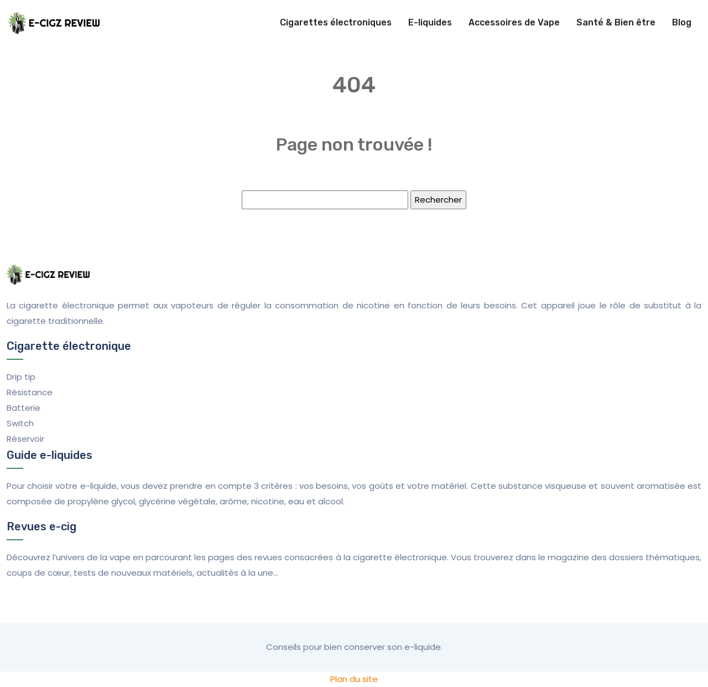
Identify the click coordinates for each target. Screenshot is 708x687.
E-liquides (430, 22)
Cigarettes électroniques (336, 22)
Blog (681, 22)
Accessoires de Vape (514, 22)
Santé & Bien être (615, 22)
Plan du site (354, 679)
